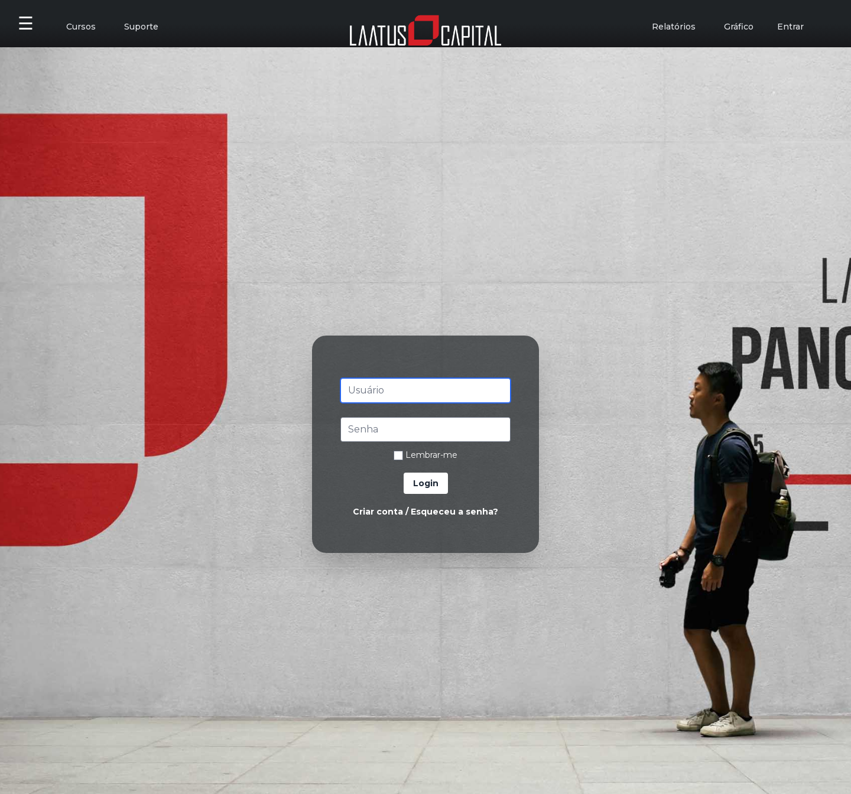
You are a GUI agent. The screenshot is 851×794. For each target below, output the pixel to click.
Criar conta (378, 511)
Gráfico (738, 26)
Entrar (790, 26)
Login (426, 483)
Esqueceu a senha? (454, 511)
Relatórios (674, 26)
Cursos (81, 26)
